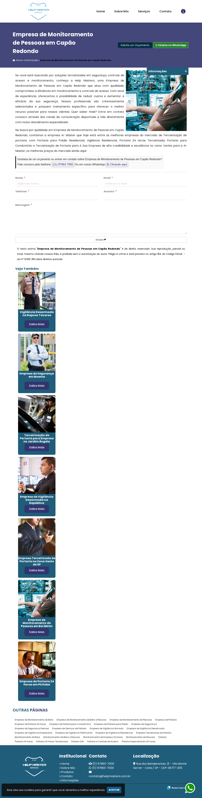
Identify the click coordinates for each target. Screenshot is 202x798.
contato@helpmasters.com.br (110, 776)
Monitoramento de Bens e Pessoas (61, 737)
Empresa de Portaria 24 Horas (30, 724)
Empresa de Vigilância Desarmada (145, 728)
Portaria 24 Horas (24, 741)
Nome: (20, 178)
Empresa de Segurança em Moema (36, 375)
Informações (70, 780)
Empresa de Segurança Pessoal (32, 728)
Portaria (162, 737)
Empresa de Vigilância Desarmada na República (36, 500)
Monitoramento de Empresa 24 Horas (103, 737)
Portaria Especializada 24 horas (138, 741)
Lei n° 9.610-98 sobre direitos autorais (39, 259)
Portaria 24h (77, 741)
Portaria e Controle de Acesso (102, 741)
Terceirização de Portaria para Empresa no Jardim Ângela (37, 438)
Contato (165, 11)
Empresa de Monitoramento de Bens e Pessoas (81, 719)
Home (100, 11)
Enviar (101, 240)
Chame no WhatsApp (170, 45)
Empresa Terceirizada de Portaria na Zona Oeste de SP (36, 561)
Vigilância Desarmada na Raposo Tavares (37, 313)
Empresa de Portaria (166, 719)
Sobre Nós (121, 11)
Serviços (144, 11)
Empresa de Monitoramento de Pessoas (131, 719)
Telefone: (22, 191)
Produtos (67, 772)
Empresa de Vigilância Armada (106, 728)
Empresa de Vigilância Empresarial (33, 732)
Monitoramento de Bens (27, 737)
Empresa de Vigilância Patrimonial (73, 732)
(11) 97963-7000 (62, 164)
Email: (108, 178)
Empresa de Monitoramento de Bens (34, 719)
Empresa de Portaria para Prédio (111, 724)
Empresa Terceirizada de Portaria (153, 732)
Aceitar (114, 790)
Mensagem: (23, 205)
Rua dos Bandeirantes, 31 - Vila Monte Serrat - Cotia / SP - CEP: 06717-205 (160, 766)
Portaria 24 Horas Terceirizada (52, 741)
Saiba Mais (37, 324)
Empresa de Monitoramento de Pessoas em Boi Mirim (36, 623)
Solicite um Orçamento (135, 45)
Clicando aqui (117, 164)
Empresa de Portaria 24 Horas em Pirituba (36, 682)
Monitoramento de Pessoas (140, 737)
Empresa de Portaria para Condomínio (70, 724)
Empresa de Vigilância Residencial (114, 732)
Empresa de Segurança (144, 724)
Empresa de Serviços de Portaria (69, 728)
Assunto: (110, 191)
